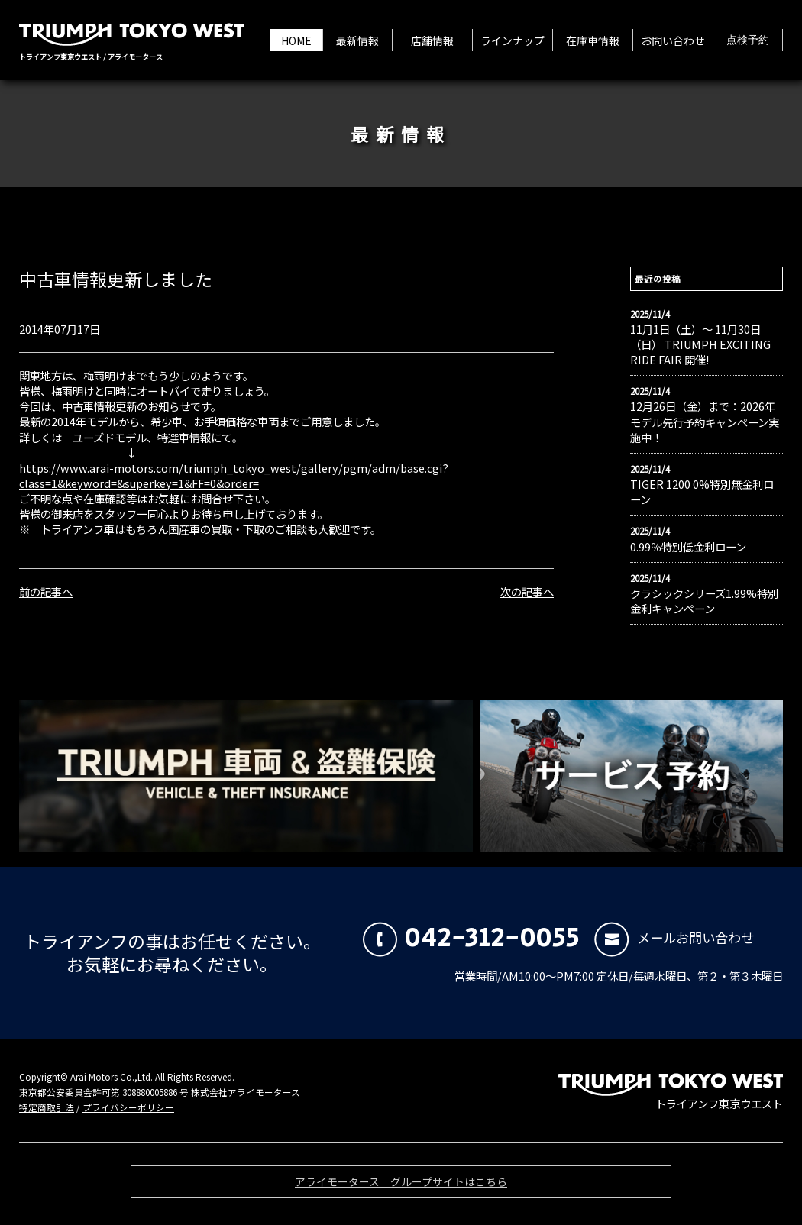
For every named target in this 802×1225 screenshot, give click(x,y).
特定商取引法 (46, 1107)
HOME (296, 40)
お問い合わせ (673, 40)
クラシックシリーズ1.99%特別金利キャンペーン (704, 601)
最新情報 (357, 40)
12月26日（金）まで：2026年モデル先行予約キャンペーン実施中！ (704, 421)
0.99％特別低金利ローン (688, 546)
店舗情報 (432, 40)
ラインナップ (512, 40)
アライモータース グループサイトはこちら (401, 1186)
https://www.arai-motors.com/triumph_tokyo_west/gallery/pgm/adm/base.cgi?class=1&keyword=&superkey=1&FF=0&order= (233, 475)
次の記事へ (527, 591)
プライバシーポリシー (128, 1107)
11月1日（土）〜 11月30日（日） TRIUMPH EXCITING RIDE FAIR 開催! (700, 344)
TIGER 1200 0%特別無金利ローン (702, 492)
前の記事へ (46, 591)
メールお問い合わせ (674, 937)
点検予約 (747, 40)
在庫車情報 (592, 40)
